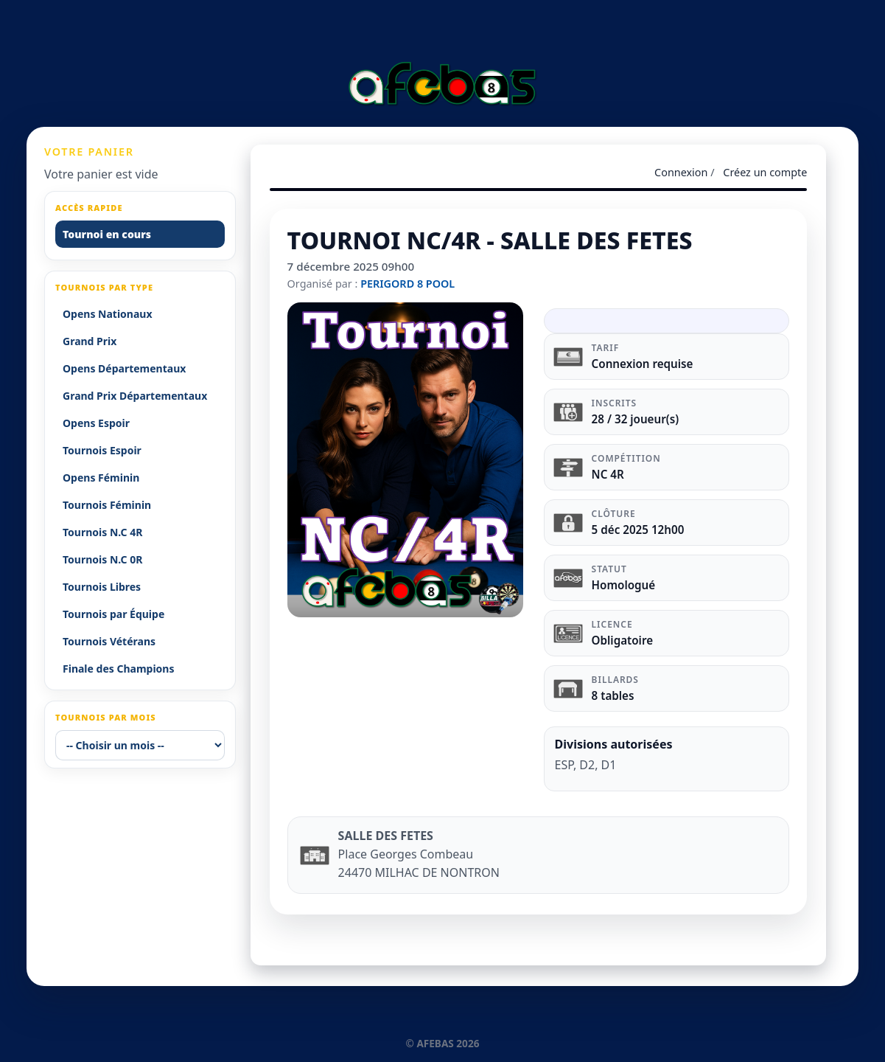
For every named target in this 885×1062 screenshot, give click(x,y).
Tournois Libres (102, 587)
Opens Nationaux (108, 314)
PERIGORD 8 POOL (407, 284)
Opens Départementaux (124, 368)
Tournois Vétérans (109, 641)
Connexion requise (642, 363)
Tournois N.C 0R (102, 559)
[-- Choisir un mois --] (140, 745)
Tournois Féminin (107, 505)
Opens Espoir (96, 423)
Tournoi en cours (107, 234)
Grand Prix (89, 341)
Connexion (680, 172)
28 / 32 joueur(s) (635, 419)
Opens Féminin (101, 478)
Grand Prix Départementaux (135, 396)
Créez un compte (765, 172)
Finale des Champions (118, 669)
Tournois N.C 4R (102, 532)
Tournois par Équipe (113, 614)
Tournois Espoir (102, 450)
